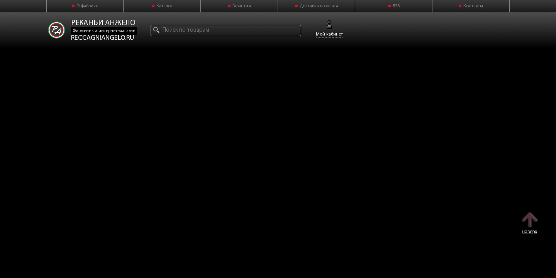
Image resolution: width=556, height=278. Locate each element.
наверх (529, 231)
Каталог (164, 6)
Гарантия (241, 6)
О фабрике (87, 6)
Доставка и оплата (319, 6)
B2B (396, 6)
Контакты (473, 6)
